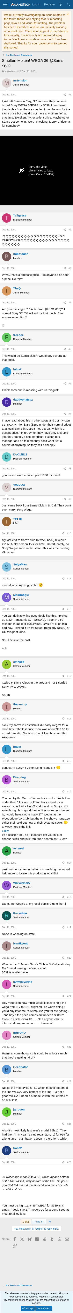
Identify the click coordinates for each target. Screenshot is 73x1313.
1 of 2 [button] (25, 1221)
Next (39, 1221)
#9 (70, 499)
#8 (70, 468)
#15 (69, 761)
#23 (69, 1081)
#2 (70, 229)
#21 (69, 996)
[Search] (68, 4)
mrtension (10, 71)
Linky (5, 830)
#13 (69, 676)
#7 (70, 414)
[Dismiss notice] (67, 15)
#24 (69, 1124)
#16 (69, 791)
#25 (69, 1162)
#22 (69, 1047)
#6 (70, 383)
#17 (69, 862)
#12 (69, 609)
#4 (70, 302)
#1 (70, 94)
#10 (69, 533)
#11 (69, 578)
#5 (70, 349)
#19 (69, 927)
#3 (70, 268)
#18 (69, 897)
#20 (69, 957)
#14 (69, 718)
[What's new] (60, 4)
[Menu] (5, 4)
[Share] (64, 95)
